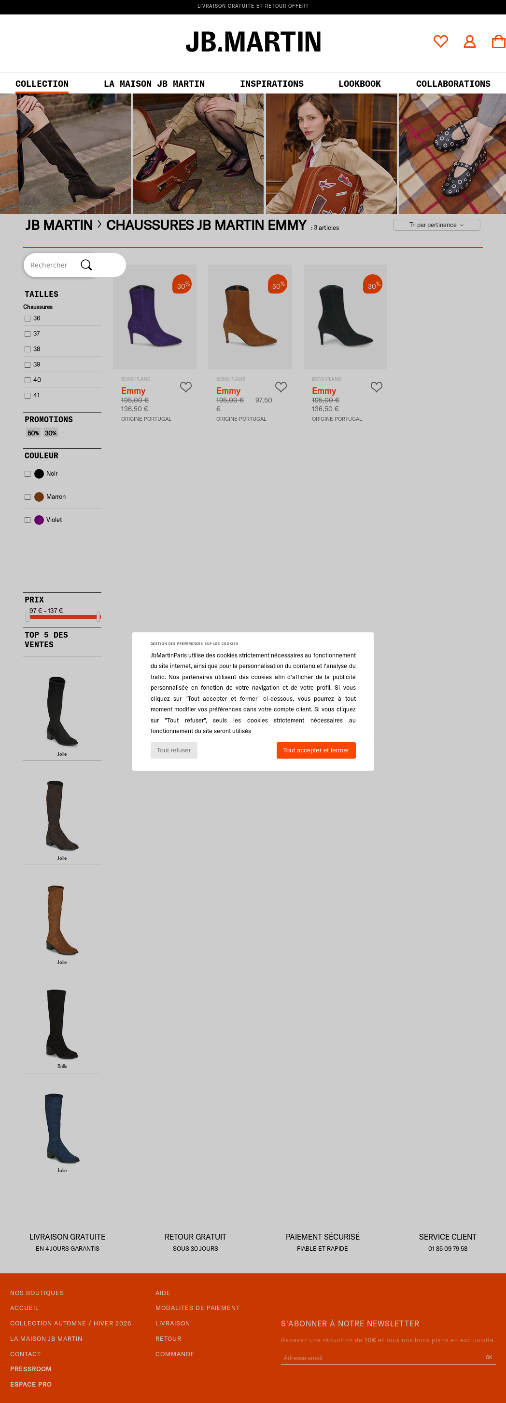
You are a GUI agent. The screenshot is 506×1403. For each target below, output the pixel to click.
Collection (42, 83)
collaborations (453, 83)
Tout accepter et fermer (316, 750)
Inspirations (272, 83)
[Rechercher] (86, 265)
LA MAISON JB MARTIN (154, 83)
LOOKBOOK (359, 83)
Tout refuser (174, 750)
